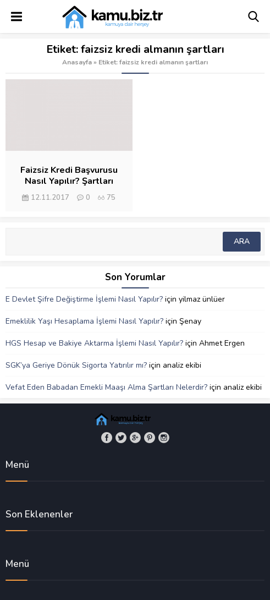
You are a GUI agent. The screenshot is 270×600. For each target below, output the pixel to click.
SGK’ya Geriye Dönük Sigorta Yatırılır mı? (76, 365)
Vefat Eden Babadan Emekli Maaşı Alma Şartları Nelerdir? (106, 387)
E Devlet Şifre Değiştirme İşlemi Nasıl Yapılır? (84, 299)
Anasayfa (77, 62)
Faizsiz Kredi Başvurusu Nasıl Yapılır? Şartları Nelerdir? (69, 181)
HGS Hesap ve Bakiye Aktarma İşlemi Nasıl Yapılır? (94, 343)
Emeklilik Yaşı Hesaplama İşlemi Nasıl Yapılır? (84, 321)
